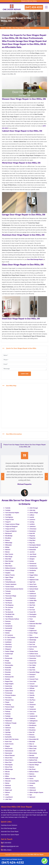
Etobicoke (32, 626)
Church (31, 702)
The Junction (9, 607)
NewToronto (8, 748)
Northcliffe (8, 737)
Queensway (8, 686)
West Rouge (8, 556)
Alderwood (32, 790)
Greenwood (32, 596)
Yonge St (8, 522)
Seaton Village (9, 651)
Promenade (8, 693)
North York (8, 741)
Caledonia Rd (33, 716)
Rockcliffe (8, 667)
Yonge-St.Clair (9, 519)
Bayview (31, 767)
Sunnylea (8, 623)
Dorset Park (32, 663)
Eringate (31, 628)
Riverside (8, 670)
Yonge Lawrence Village (12, 524)
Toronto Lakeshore (10, 584)
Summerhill (8, 628)
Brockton (32, 727)
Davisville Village (34, 672)
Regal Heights (9, 684)
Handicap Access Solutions (9, 825)
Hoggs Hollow (33, 575)
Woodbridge (8, 536)
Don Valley (32, 665)
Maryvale (8, 781)
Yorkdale (7, 510)
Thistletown (8, 600)
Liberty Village (33, 512)
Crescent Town (33, 679)
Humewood (32, 563)
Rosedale (8, 663)
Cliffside (31, 688)
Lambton (32, 524)
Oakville (7, 730)
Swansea (8, 621)
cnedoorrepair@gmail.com (10, 846)
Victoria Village (9, 570)
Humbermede (33, 568)
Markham (8, 788)
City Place (32, 700)
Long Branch (9, 797)
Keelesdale (32, 549)
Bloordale (32, 741)
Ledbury (31, 515)
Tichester (8, 591)
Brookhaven (32, 725)
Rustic (7, 656)
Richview (8, 674)
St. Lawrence (9, 635)
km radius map (24, 407)
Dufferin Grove (33, 653)
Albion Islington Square (36, 792)
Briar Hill (32, 732)
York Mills (8, 515)
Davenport (32, 674)
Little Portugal (33, 508)
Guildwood (32, 593)
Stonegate (8, 630)
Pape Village (9, 718)
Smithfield (8, 642)
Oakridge (8, 732)
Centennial (32, 709)
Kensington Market (35, 545)
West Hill (8, 563)
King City (32, 542)
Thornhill (7, 593)
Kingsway (32, 536)
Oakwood (8, 727)
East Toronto (33, 647)
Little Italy (32, 510)
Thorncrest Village (10, 596)
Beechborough (33, 758)
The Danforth (9, 612)
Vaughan (7, 573)
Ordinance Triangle (10, 723)
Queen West (8, 688)
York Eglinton (9, 517)
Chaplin (31, 707)
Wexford (7, 549)
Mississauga (9, 769)
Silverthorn (8, 644)
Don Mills (8, 28)
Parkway (7, 711)
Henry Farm (32, 584)
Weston (7, 552)
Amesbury (32, 788)
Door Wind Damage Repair (8, 828)
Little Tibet (8, 799)
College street (33, 686)
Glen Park (32, 605)
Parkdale (7, 716)
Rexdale (7, 679)
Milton (7, 776)
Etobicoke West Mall (35, 623)
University (8, 579)
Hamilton (32, 591)
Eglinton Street (33, 637)
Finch (31, 619)
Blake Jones (33, 746)
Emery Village (33, 633)
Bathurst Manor (34, 771)
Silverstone (8, 647)
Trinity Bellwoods (10, 582)
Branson (31, 734)
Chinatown (32, 704)
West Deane (8, 566)
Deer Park (32, 670)
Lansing (31, 522)
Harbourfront (33, 586)
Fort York (32, 610)
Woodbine (8, 538)
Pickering (8, 704)
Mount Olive (8, 758)
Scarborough (9, 653)
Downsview (32, 658)
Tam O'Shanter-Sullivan (12, 619)
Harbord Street (33, 589)
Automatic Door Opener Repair (10, 834)
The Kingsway (9, 605)
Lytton (7, 795)
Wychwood (8, 533)
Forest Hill (32, 612)
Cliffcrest (32, 690)
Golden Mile (32, 600)
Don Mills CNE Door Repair (36, 854)
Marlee (7, 783)
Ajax (30, 795)
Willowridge (8, 542)
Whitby (7, 547)
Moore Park (8, 767)
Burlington (32, 723)
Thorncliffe (8, 598)
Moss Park (8, 762)
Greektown (32, 598)
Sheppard (8, 649)
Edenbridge (32, 640)
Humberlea (32, 570)
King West (32, 540)
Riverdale (8, 672)
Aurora (31, 778)
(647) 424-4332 (33, 7)
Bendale (31, 755)
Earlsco (31, 649)
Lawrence (32, 519)
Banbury (31, 774)
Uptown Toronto (10, 575)
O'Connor (8, 734)
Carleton (31, 714)
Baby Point (32, 776)
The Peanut (8, 603)
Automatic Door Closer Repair (9, 831)
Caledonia (32, 718)
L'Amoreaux (32, 529)
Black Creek (32, 748)
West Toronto (9, 554)
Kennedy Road (33, 547)
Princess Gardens (10, 695)
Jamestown (32, 556)
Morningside (9, 764)
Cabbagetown (33, 721)
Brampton (32, 737)
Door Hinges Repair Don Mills (21, 28)
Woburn (7, 540)
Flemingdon (32, 614)
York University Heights (12, 512)
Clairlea (31, 697)
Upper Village (9, 577)
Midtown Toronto (10, 778)
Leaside (31, 517)
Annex (31, 785)
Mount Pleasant (10, 755)
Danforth (32, 677)
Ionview (31, 561)
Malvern (7, 792)
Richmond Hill (9, 677)
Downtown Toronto (35, 656)
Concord (31, 684)
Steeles (7, 633)
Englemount (33, 630)
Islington (32, 559)
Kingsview (32, 538)
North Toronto (9, 744)
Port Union (8, 697)
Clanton (31, 693)
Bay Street (32, 769)
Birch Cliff (32, 751)
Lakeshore (32, 526)
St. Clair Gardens (10, 637)
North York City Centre (11, 739)
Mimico (7, 774)
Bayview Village (34, 764)
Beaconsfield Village (35, 762)
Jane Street (32, 554)
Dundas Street (33, 651)
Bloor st (31, 744)
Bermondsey (33, 753)
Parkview (8, 714)
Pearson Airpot (9, 707)
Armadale (32, 783)
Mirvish (7, 771)
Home (3, 28)
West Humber (9, 561)
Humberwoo (33, 566)
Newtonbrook (9, 751)
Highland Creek (33, 579)
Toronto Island (9, 586)
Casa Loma (32, 711)
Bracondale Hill (33, 739)
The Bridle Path (9, 614)
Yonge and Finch (10, 529)
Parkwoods (8, 709)
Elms (30, 635)
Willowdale (8, 545)
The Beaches (9, 616)
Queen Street (9, 690)
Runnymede (8, 658)
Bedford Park (33, 760)
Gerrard (31, 607)
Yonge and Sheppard (11, 526)
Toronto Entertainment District (14, 589)
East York (32, 644)
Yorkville (7, 508)
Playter (7, 702)
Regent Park (8, 681)
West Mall (8, 559)
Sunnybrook (8, 626)
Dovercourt (32, 660)
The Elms (8, 610)
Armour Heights (34, 781)
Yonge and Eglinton (11, 531)
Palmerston (8, 721)
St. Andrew (8, 640)
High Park (32, 582)
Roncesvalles (9, 665)
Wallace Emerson (10, 568)
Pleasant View (9, 700)
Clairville (32, 695)
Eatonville (32, 642)
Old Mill (7, 725)
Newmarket (8, 753)
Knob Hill (32, 533)
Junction (32, 552)
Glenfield (32, 603)
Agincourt (32, 797)
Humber (31, 573)
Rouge (7, 660)
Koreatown (32, 531)
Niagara (7, 746)
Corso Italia (32, 681)
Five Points (32, 616)
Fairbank (32, 621)
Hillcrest (31, 577)
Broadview (32, 730)
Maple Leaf (8, 790)
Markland (8, 785)
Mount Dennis (9, 760)
